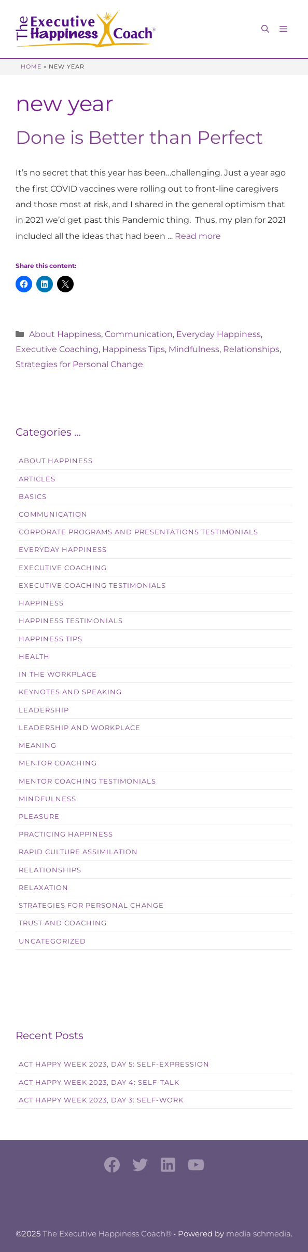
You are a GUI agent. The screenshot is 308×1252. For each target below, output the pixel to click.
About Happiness (65, 334)
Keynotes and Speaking (70, 692)
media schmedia (258, 1233)
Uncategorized (52, 941)
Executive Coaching (57, 349)
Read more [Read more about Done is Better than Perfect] (198, 236)
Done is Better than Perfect (139, 137)
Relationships (251, 349)
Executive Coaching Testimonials (92, 585)
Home (31, 66)
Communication (139, 334)
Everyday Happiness (218, 334)
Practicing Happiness (66, 834)
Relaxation (43, 888)
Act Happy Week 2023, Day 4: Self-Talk (99, 1082)
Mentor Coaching (58, 763)
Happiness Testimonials (71, 621)
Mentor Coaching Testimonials (87, 781)
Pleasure (39, 816)
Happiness (41, 603)
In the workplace (58, 674)
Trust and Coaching (63, 923)
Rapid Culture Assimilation (78, 852)
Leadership (44, 710)
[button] (265, 29)
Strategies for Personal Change (79, 364)
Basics (33, 497)
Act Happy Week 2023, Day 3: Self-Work (101, 1100)
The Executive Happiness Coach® (107, 1233)
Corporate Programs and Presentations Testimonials (138, 532)
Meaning (38, 745)
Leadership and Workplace (80, 728)
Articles (37, 479)
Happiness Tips (133, 349)
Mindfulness (194, 349)
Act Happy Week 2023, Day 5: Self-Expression (114, 1064)
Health (34, 657)
